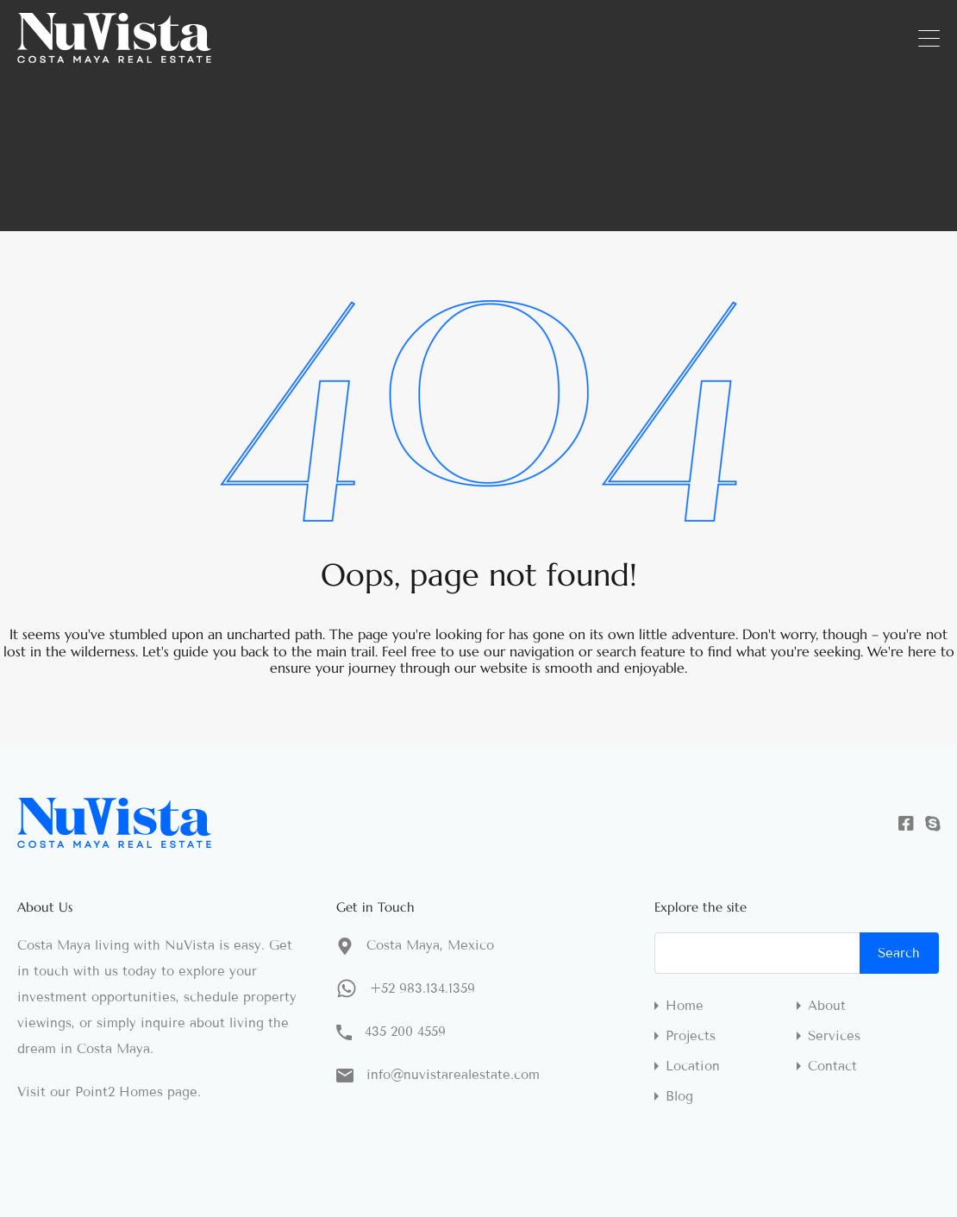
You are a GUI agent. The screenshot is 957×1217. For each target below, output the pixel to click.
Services (834, 1036)
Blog (679, 1096)
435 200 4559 (405, 1031)
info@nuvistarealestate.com (453, 1074)
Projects (691, 1036)
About (827, 1006)
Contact (832, 1066)
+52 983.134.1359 (422, 988)
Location (693, 1066)
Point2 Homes (119, 1092)
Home (685, 1006)
